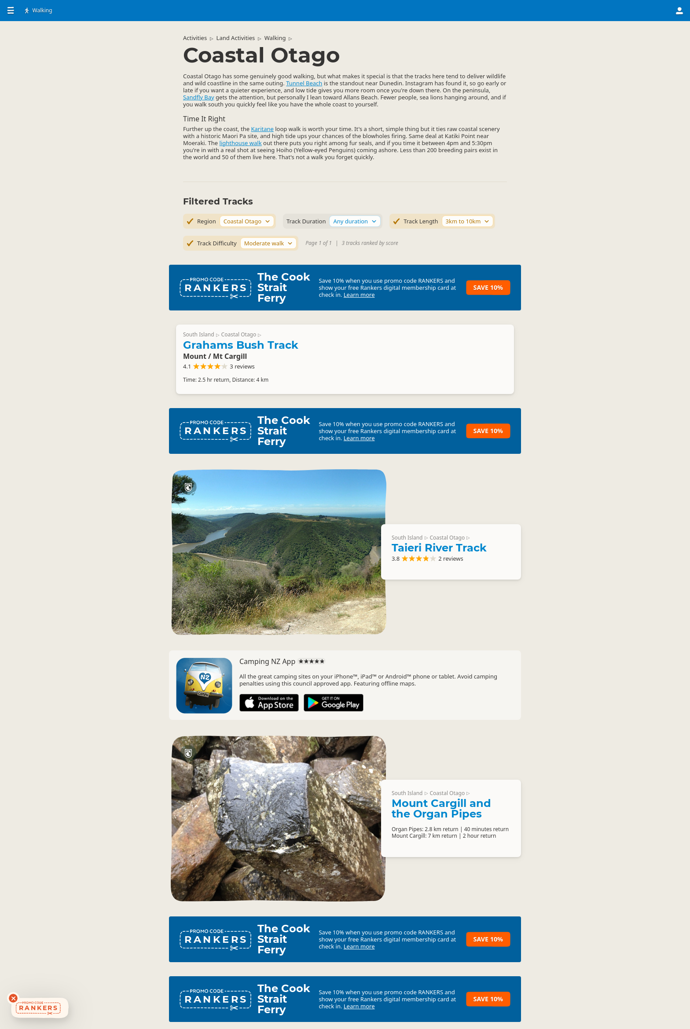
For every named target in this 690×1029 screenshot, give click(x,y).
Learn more (359, 295)
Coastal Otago (239, 334)
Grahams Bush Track (240, 345)
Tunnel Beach (304, 83)
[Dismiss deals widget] (13, 998)
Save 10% (488, 287)
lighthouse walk (241, 143)
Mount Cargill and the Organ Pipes (441, 808)
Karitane (262, 129)
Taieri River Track (439, 547)
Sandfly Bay (198, 97)
